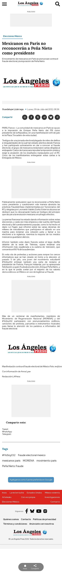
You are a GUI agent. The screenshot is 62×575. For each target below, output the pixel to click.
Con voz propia (28, 497)
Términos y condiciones (15, 524)
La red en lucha (17, 492)
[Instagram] (45, 511)
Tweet (5, 429)
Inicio (4, 492)
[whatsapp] (24, 117)
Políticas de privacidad (44, 519)
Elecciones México (12, 36)
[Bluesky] (50, 117)
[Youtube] (38, 511)
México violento (52, 492)
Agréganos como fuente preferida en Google (31, 479)
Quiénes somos (11, 519)
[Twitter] (37, 117)
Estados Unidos (34, 492)
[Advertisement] (31, 20)
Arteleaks (6, 497)
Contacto (55, 501)
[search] (57, 4)
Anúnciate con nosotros (41, 524)
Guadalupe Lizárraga (12, 109)
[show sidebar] (4, 4)
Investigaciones (52, 497)
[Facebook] (31, 117)
